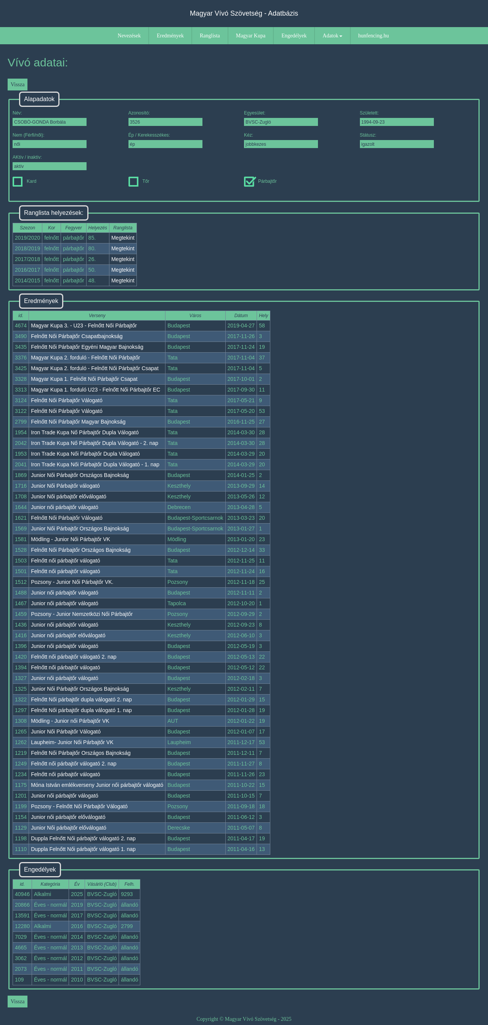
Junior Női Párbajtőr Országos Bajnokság (80, 475)
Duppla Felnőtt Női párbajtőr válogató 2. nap (83, 838)
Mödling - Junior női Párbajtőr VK (70, 721)
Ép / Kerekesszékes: (165, 140)
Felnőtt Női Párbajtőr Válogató (67, 400)
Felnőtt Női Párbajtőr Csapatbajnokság (76, 336)
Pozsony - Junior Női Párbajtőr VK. (72, 582)
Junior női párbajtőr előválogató (68, 635)
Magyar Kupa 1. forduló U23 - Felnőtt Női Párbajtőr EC (95, 390)
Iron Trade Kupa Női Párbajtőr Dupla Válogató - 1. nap (95, 464)
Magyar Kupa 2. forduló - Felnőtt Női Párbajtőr (85, 358)
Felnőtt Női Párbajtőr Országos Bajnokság (80, 550)
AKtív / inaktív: (50, 162)
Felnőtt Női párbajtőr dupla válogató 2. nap (81, 699)
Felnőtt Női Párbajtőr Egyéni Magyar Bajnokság (87, 347)
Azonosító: (165, 118)
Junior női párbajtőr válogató (64, 507)
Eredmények (170, 36)
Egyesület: (281, 118)
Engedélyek (294, 36)
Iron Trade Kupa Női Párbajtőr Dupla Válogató (85, 454)
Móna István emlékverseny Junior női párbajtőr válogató (97, 785)
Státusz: (397, 140)
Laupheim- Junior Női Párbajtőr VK (72, 742)
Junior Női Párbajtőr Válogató (66, 731)
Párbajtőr (260, 181)
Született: (397, 118)
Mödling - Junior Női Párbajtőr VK (70, 539)
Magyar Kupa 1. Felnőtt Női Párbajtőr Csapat (84, 379)
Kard (24, 181)
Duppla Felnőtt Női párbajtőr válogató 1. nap (83, 849)
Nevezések (129, 36)
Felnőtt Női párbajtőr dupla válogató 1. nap (81, 710)
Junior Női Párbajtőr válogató (65, 486)
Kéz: (281, 140)
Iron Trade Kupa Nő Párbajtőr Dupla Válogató (85, 432)
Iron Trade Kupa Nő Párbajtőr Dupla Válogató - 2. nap (94, 443)
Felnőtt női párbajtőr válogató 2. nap (73, 657)
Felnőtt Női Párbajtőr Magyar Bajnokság (78, 422)
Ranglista (210, 36)
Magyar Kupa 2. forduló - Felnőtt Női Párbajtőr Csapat (95, 368)
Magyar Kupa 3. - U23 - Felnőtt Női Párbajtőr (84, 325)
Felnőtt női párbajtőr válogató (65, 561)
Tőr (138, 181)
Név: (50, 118)
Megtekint (123, 238)
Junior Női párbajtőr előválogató (68, 496)
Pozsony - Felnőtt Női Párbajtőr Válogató (79, 806)
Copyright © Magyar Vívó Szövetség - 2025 (243, 1019)
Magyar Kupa (250, 36)
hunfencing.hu (373, 36)
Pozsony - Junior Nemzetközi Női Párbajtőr (82, 614)
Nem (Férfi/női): (50, 140)
